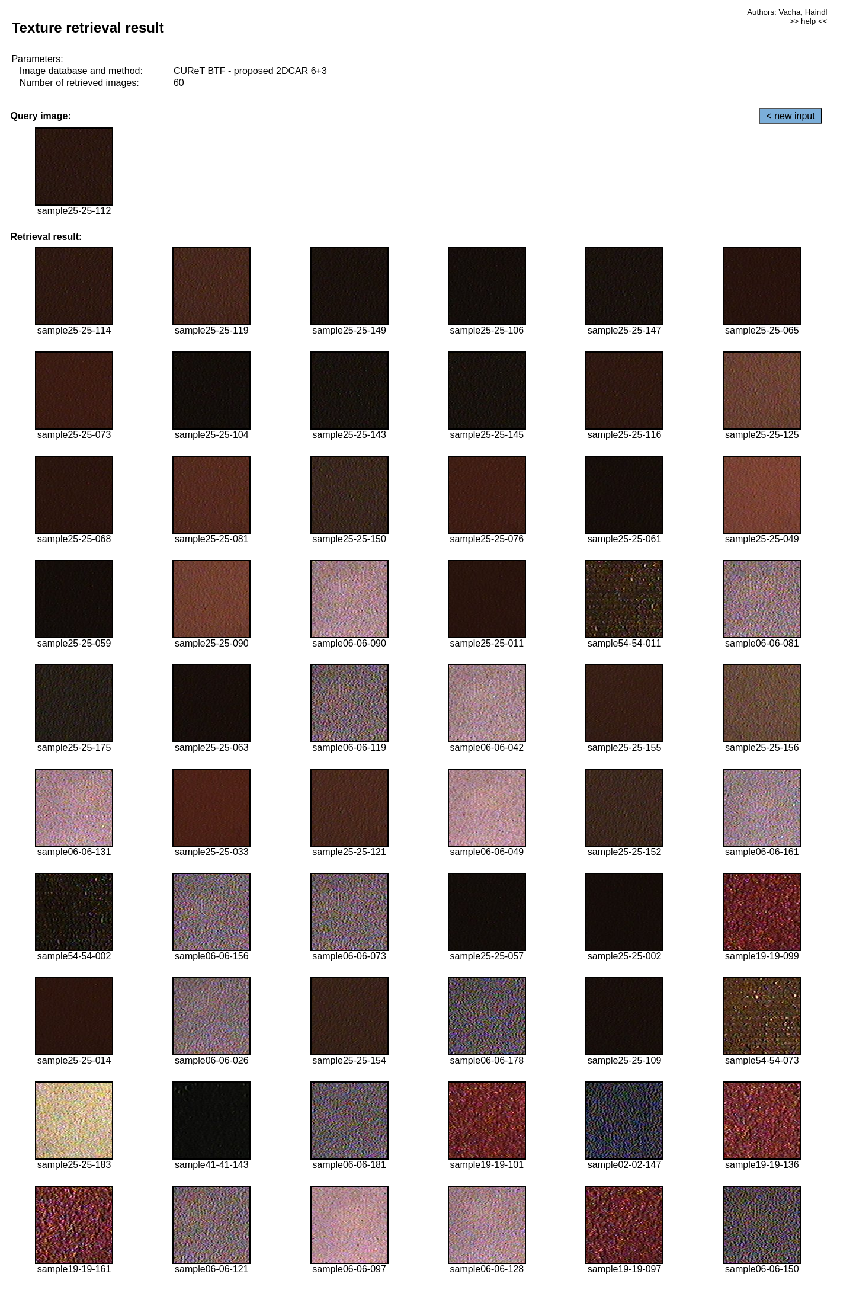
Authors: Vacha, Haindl (787, 12)
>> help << (809, 21)
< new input (790, 116)
